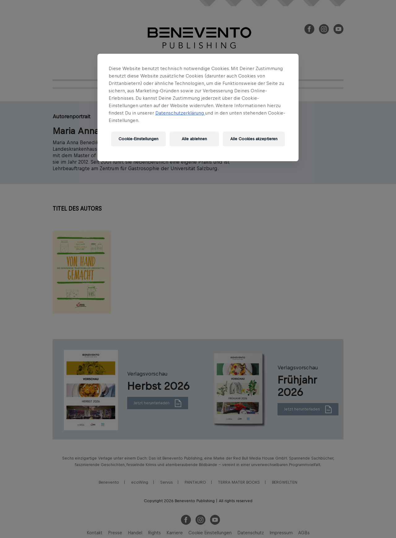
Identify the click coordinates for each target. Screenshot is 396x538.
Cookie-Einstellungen (138, 139)
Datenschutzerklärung (180, 113)
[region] (198, 107)
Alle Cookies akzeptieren (254, 139)
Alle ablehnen (194, 139)
